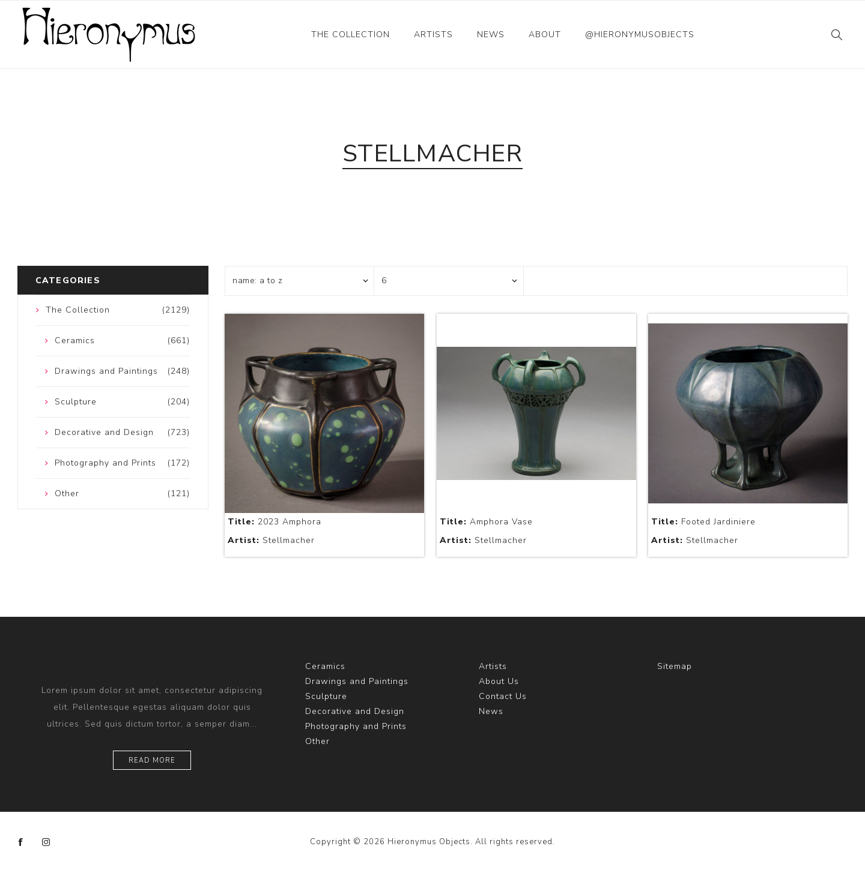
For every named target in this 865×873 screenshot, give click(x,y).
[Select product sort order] (300, 281)
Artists (433, 34)
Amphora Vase (486, 521)
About (545, 34)
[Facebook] (21, 842)
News (491, 34)
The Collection (350, 34)
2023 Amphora (274, 521)
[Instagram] (46, 842)
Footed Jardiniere (703, 521)
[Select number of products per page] (449, 281)
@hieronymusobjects (639, 34)
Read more (152, 760)
